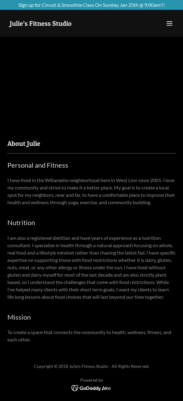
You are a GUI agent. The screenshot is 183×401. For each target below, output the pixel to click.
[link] (41, 24)
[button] (169, 23)
